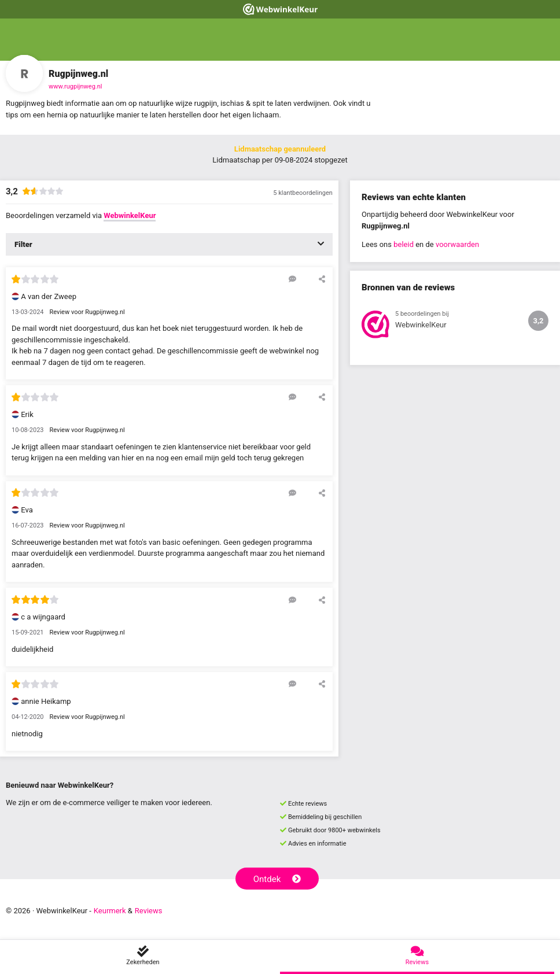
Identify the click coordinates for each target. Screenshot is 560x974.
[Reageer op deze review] (292, 278)
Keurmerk (110, 910)
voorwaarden (457, 244)
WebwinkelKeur (130, 215)
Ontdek (277, 879)
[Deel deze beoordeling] (322, 278)
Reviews (149, 910)
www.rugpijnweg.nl (75, 86)
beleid (403, 244)
